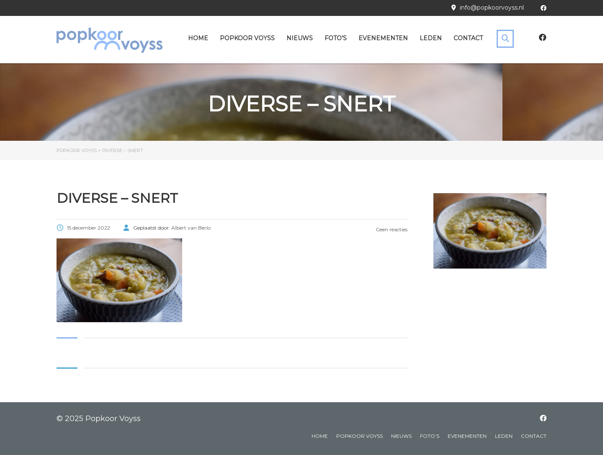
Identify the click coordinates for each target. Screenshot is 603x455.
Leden (431, 38)
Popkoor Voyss (247, 38)
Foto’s (336, 38)
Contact (468, 38)
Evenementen (383, 38)
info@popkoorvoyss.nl (492, 7)
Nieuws (299, 38)
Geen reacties (390, 229)
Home (198, 38)
